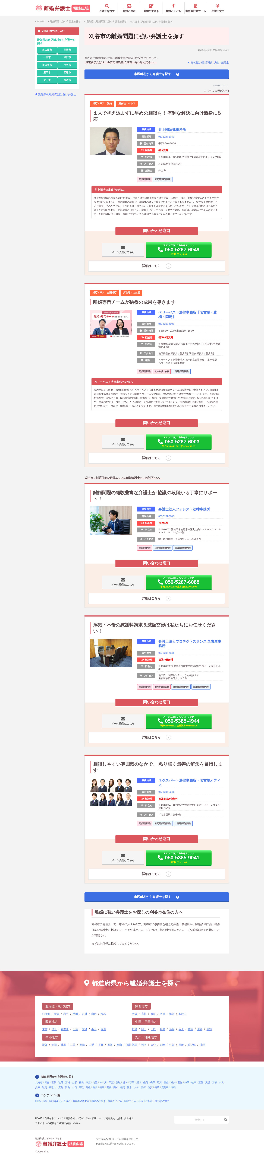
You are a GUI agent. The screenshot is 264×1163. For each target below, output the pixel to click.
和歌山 (182, 1013)
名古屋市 (47, 49)
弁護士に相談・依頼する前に (153, 1101)
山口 (153, 1029)
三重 (72, 1044)
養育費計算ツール (196, 8)
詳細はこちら (151, 266)
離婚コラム (130, 1101)
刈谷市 (67, 64)
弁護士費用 (218, 8)
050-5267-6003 (166, 323)
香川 (181, 1029)
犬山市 (47, 79)
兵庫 (162, 1013)
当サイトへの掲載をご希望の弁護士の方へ (57, 1123)
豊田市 (47, 72)
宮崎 (162, 1044)
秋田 (75, 1013)
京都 (143, 1013)
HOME (38, 1118)
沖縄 (202, 1044)
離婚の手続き (151, 8)
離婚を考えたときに (60, 1101)
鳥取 (162, 1029)
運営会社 (70, 1118)
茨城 (84, 1029)
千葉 (75, 1029)
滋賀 (171, 1013)
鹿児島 (192, 1044)
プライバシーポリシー (89, 1118)
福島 (103, 1013)
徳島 (190, 1029)
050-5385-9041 (166, 792)
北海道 (46, 1013)
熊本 (143, 1044)
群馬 (103, 1029)
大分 (153, 1044)
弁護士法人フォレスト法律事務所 (184, 509)
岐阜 (63, 1044)
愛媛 (199, 1029)
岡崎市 (67, 49)
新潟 (82, 1044)
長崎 (181, 1044)
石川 (110, 1044)
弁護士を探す (107, 8)
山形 (93, 1013)
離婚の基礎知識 (81, 1101)
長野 (100, 1044)
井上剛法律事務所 (172, 129)
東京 (44, 1029)
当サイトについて (53, 1118)
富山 (119, 1044)
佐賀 (171, 1044)
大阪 (134, 1013)
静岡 (54, 1044)
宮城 (84, 1013)
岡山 (143, 1029)
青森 (56, 1013)
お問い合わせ (124, 1118)
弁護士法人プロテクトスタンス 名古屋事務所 (189, 644)
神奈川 (65, 1029)
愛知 (44, 1044)
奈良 (153, 1013)
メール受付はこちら (122, 251)
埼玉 (54, 1029)
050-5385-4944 (166, 653)
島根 (171, 1029)
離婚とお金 (129, 8)
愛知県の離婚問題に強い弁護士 (210, 62)
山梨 (91, 1044)
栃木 (93, 1029)
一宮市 (47, 57)
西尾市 (67, 72)
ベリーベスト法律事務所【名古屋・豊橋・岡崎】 (187, 314)
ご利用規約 (109, 1118)
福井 (128, 1044)
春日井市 (47, 64)
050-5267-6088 (166, 516)
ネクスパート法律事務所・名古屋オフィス (189, 783)
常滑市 (67, 79)
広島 (134, 1029)
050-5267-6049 (166, 136)
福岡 (134, 1044)
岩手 (65, 1013)
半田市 (67, 57)
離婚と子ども (173, 8)
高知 (209, 1029)
